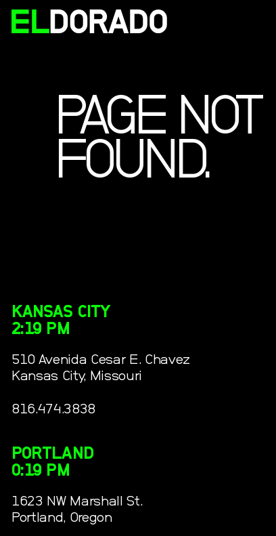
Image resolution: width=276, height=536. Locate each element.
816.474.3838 (53, 409)
